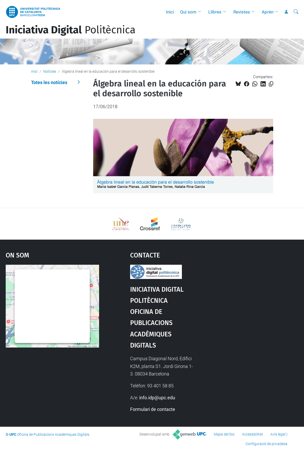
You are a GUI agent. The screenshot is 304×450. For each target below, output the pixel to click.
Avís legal (277, 434)
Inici (170, 11)
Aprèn (267, 11)
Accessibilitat (252, 434)
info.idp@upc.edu (157, 397)
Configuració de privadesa (266, 444)
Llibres (214, 11)
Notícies (49, 71)
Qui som (188, 11)
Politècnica (71, 30)
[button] (200, 12)
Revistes (241, 11)
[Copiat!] (271, 84)
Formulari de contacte (152, 409)
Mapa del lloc (224, 434)
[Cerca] (296, 12)
